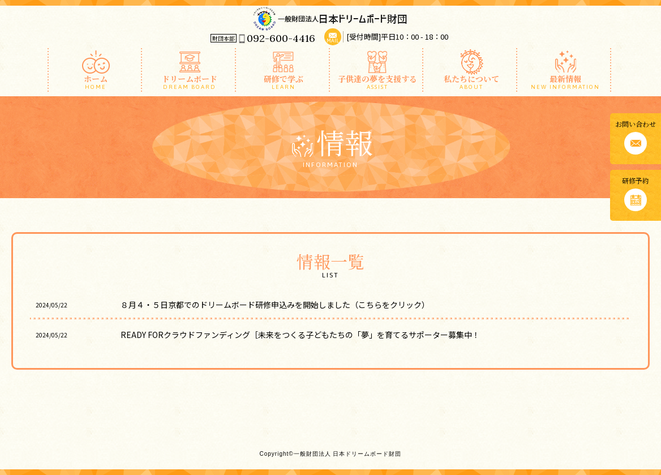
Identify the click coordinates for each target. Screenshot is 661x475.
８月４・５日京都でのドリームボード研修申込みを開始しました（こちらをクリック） (275, 304)
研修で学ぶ (284, 81)
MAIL (333, 41)
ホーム (96, 81)
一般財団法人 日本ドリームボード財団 (330, 18)
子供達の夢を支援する (378, 81)
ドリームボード (190, 81)
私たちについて (471, 81)
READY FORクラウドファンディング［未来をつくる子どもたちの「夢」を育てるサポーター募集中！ (308, 334)
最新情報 (565, 81)
